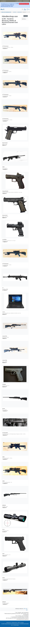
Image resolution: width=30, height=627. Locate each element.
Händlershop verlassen (24, 3)
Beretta (3, 408)
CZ (2, 287)
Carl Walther (4, 239)
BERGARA (4, 505)
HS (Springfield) (5, 432)
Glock (3, 553)
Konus (3, 529)
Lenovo (3, 311)
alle (26, 610)
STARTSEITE (14, 12)
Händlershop (19, 12)
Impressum (8, 622)
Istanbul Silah (4, 336)
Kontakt (22, 622)
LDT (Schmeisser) (5, 46)
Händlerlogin (16, 625)
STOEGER (4, 384)
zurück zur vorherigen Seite (6, 12)
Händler (3, 1)
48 (24, 608)
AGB (19, 622)
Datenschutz (14, 622)
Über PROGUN (19, 1)
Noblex (3, 577)
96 (26, 608)
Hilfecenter (26, 1)
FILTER (25, 16)
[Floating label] (24, 18)
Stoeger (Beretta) (5, 191)
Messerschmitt (4, 142)
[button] (28, 9)
